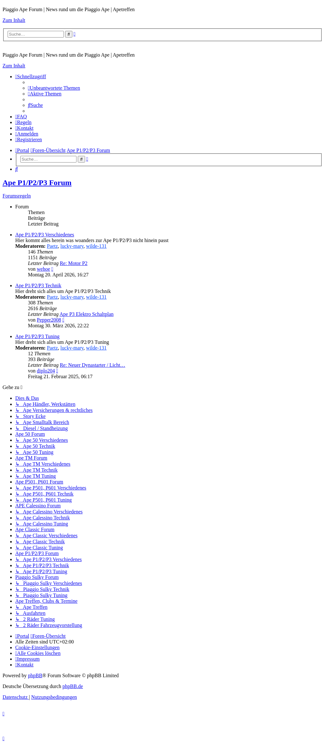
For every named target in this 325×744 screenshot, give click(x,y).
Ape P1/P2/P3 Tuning (37, 336)
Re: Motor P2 (73, 263)
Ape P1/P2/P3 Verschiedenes (44, 234)
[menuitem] (54, 88)
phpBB (35, 675)
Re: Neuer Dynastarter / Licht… (92, 365)
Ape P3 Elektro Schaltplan (87, 314)
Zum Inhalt (14, 20)
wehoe (43, 269)
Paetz (52, 246)
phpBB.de (73, 686)
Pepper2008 (49, 320)
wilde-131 (96, 246)
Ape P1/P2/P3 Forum (37, 182)
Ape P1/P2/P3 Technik (38, 285)
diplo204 (46, 370)
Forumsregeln (17, 195)
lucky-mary (71, 246)
